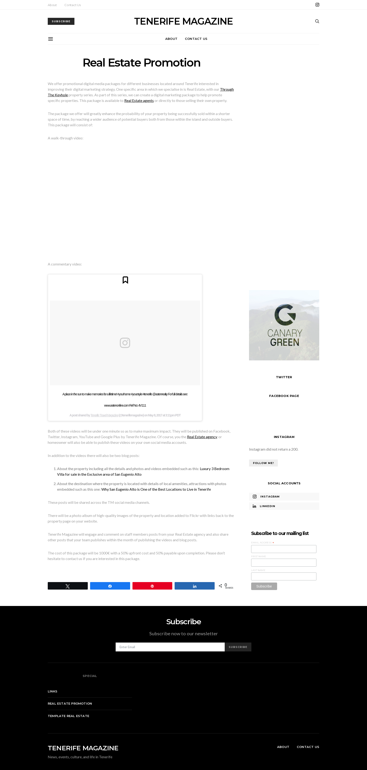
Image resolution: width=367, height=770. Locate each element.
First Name (258, 556)
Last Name (258, 570)
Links (52, 691)
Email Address (262, 542)
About (52, 5)
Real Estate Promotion (70, 703)
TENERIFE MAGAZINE (183, 21)
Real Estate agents (139, 100)
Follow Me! (263, 463)
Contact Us (72, 5)
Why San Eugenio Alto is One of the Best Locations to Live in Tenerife (156, 489)
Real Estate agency (202, 436)
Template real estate (68, 716)
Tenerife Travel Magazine (104, 415)
